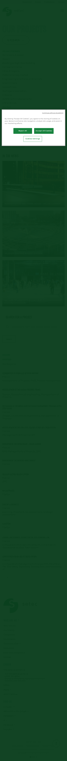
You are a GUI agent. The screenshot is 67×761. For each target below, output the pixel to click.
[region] (33, 127)
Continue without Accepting (52, 113)
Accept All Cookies (44, 131)
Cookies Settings (32, 139)
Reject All (23, 131)
